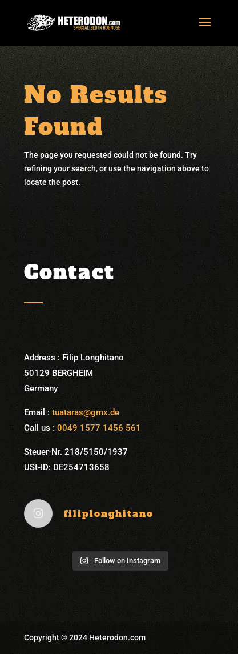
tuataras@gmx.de (85, 412)
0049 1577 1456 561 (99, 428)
